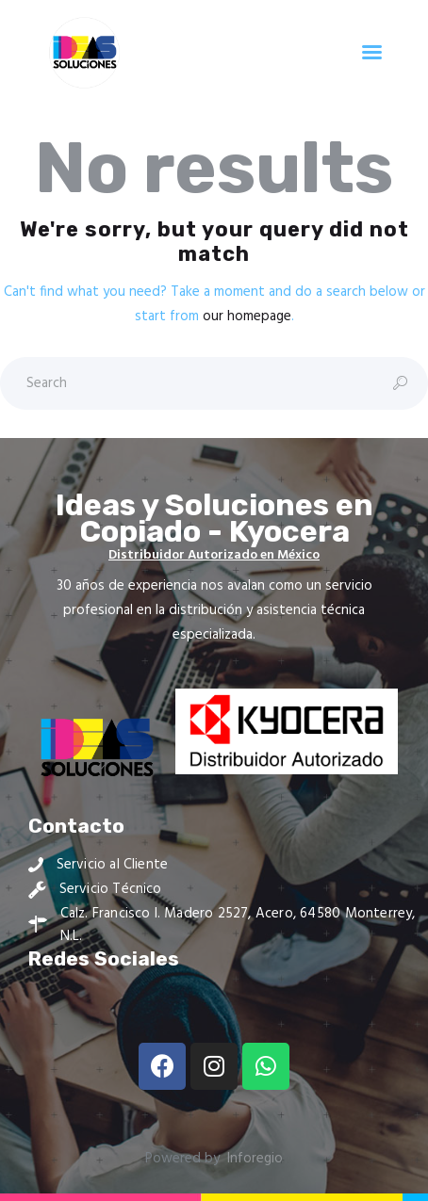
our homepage (247, 316)
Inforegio (255, 1158)
